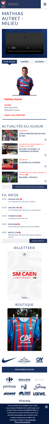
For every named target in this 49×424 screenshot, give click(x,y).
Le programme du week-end (17, 218)
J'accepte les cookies (46, 407)
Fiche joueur (9, 62)
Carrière (24, 62)
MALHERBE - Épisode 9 (28, 177)
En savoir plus (31, 420)
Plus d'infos (38, 241)
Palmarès (39, 62)
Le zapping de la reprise (29, 163)
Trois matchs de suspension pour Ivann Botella (23, 227)
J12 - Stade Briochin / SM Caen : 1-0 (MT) (21, 202)
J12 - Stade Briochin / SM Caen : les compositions (24, 210)
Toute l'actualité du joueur (29, 187)
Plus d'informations (22, 422)
